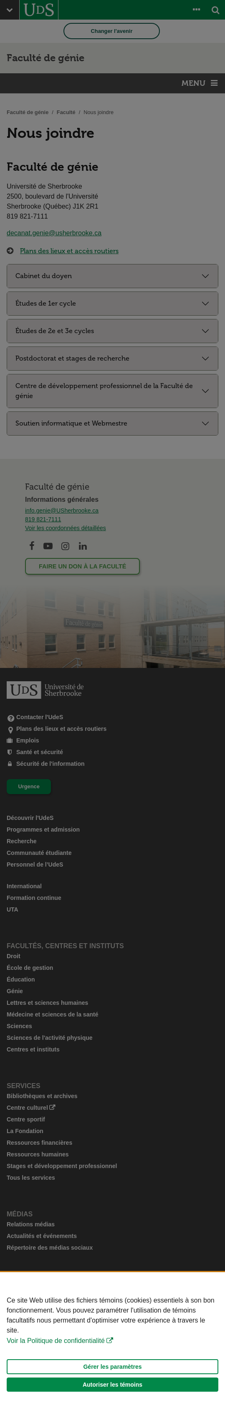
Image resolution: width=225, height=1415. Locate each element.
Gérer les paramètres (112, 1366)
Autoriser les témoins (112, 1384)
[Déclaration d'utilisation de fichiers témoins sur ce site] (112, 1343)
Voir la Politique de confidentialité (56, 1340)
